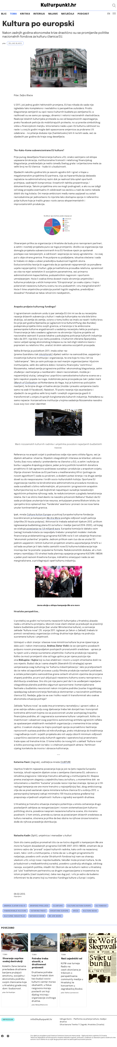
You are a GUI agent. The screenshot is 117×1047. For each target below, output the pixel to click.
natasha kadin (37, 916)
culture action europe (79, 906)
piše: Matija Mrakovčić (40, 1005)
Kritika (25, 14)
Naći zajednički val (71, 959)
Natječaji (67, 14)
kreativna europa (59, 911)
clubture (58, 906)
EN (108, 14)
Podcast (83, 14)
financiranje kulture (15, 911)
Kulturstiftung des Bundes (81, 323)
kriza (75, 911)
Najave (53, 14)
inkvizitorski (45, 354)
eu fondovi (101, 906)
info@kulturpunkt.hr (41, 1019)
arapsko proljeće (39, 906)
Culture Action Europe (39, 515)
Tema (13, 14)
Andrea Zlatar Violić (15, 906)
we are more (55, 916)
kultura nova (90, 911)
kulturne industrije (14, 916)
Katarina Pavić (38, 911)
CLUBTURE (65, 762)
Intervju (39, 14)
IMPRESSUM (8, 1019)
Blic (4, 14)
